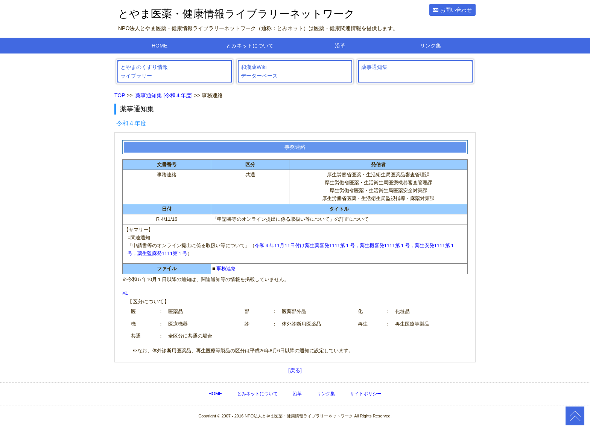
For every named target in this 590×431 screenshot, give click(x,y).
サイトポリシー (366, 393)
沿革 (340, 46)
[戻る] (295, 370)
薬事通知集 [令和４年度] (164, 95)
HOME (159, 46)
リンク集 (430, 46)
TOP (119, 95)
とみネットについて (250, 46)
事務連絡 (226, 268)
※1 (125, 293)
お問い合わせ (456, 10)
